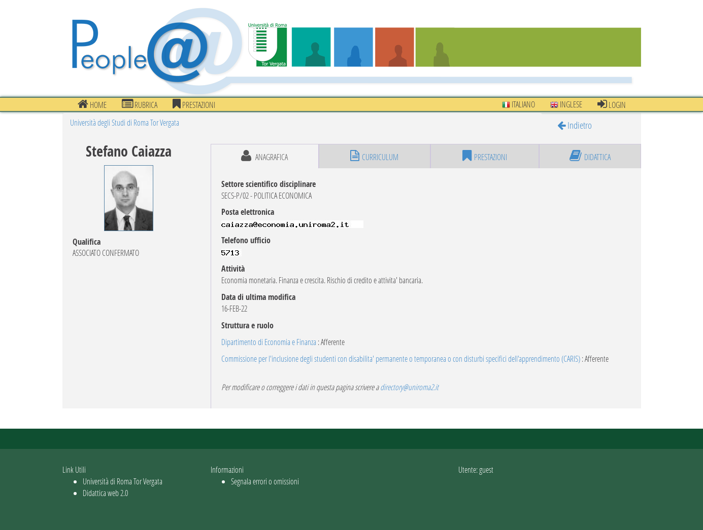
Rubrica (139, 104)
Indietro (574, 125)
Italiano (518, 104)
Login (611, 104)
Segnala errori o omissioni (265, 481)
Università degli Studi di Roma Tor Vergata (124, 122)
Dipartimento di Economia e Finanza (268, 341)
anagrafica (264, 156)
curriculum (374, 156)
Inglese (566, 104)
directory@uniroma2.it (409, 387)
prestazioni (194, 104)
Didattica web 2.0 (105, 492)
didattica (590, 156)
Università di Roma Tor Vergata (122, 481)
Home (92, 104)
